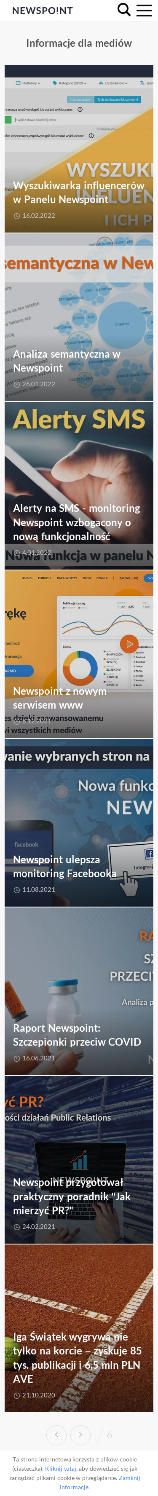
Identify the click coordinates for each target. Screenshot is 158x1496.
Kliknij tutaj (60, 1468)
